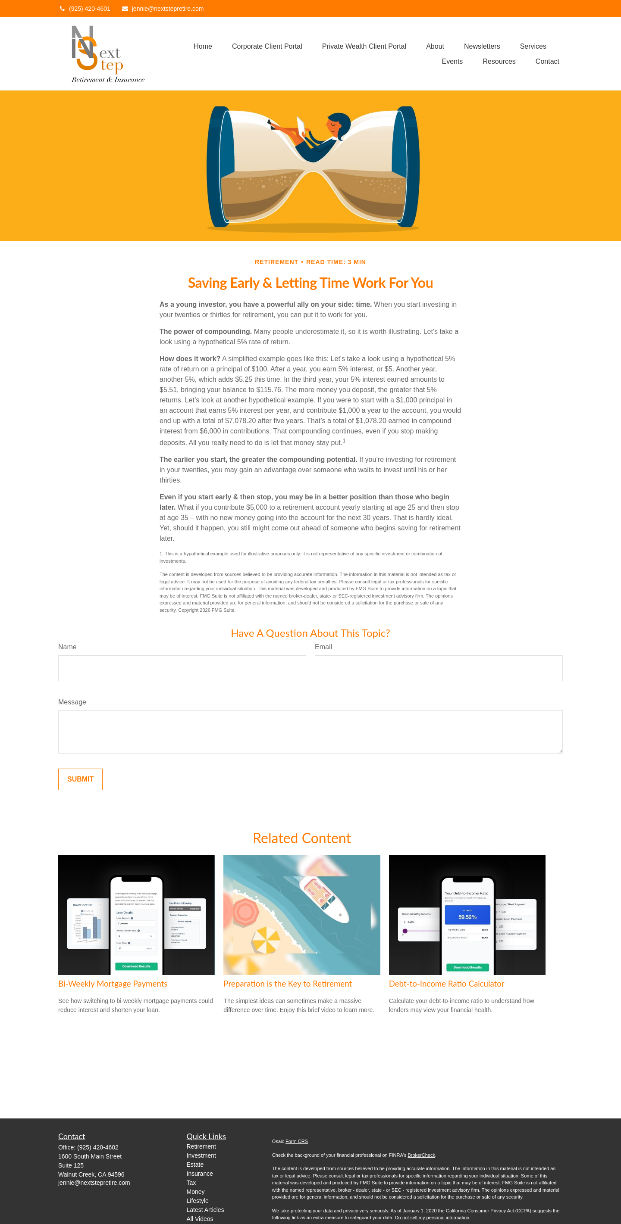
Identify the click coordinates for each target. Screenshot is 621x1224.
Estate (195, 1164)
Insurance (200, 1173)
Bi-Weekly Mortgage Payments (112, 983)
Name (67, 647)
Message (72, 702)
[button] (203, 46)
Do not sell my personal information (432, 1217)
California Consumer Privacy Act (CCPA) (488, 1210)
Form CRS (296, 1141)
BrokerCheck (421, 1155)
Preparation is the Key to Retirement (287, 983)
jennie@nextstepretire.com (162, 8)
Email (323, 647)
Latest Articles (205, 1209)
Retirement (201, 1146)
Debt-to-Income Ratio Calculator (447, 983)
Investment (201, 1155)
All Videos (200, 1218)
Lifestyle (198, 1200)
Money (196, 1191)
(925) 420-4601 (84, 8)
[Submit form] (80, 779)
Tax (191, 1182)
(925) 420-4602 (98, 1147)
